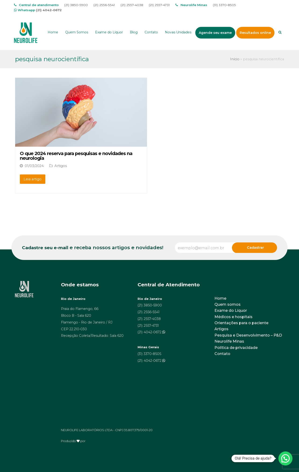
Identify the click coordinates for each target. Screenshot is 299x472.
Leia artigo (33, 179)
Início (234, 59)
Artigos (60, 166)
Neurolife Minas (229, 341)
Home (220, 298)
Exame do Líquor (230, 310)
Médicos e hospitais (233, 317)
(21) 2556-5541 (104, 5)
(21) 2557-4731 (159, 5)
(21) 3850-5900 (76, 5)
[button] (285, 458)
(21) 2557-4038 (132, 5)
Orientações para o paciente (241, 323)
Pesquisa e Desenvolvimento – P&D (248, 335)
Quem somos (227, 304)
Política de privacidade (236, 347)
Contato (222, 353)
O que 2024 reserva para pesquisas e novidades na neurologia (76, 156)
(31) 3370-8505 (224, 5)
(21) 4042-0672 (49, 10)
